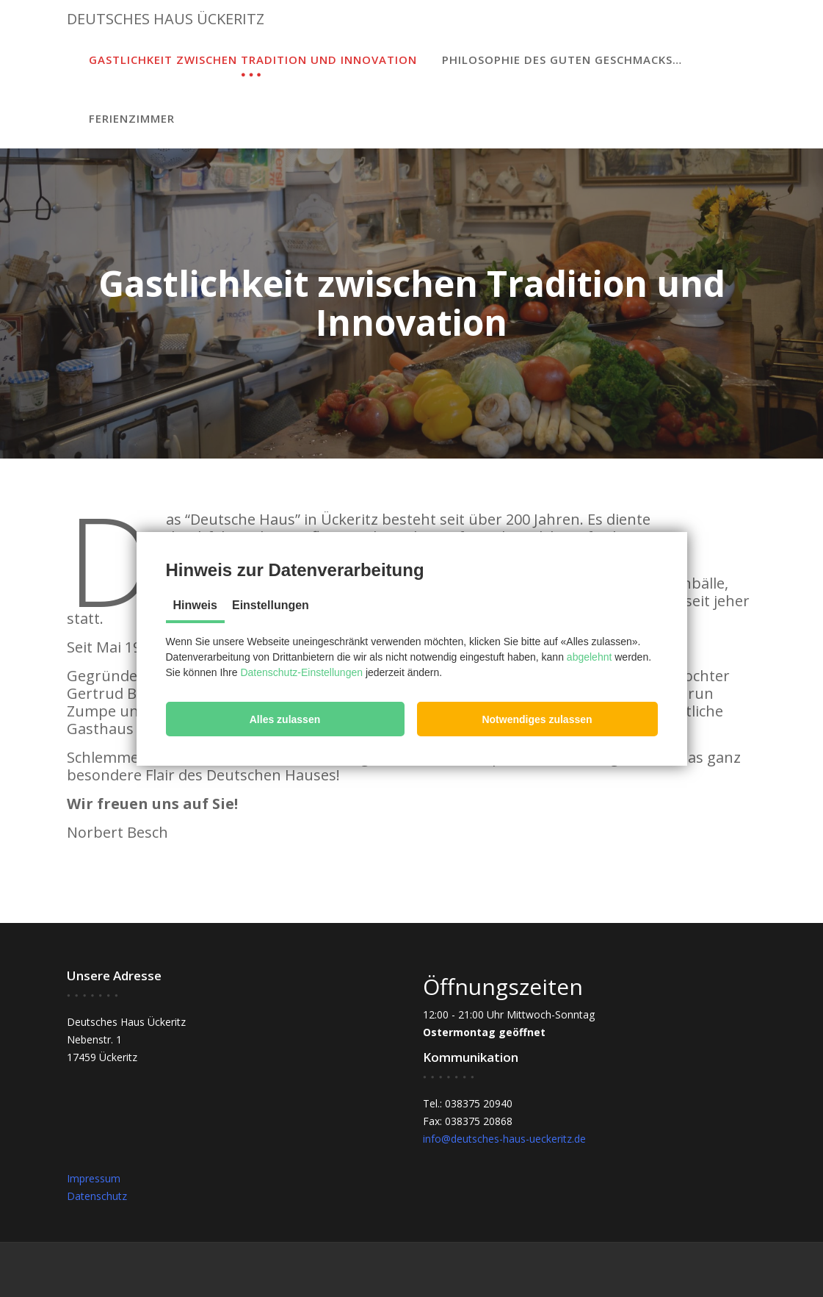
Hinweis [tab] (195, 605)
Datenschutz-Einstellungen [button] (301, 672)
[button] (285, 719)
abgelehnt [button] (589, 657)
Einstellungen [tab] (270, 605)
